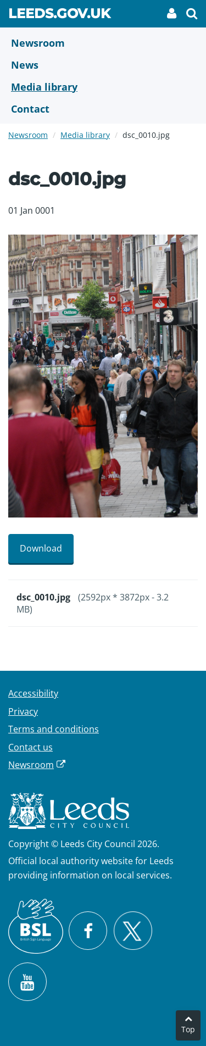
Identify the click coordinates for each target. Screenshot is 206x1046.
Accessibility (33, 693)
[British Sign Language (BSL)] (35, 926)
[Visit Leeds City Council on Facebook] (88, 930)
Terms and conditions (53, 729)
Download (41, 548)
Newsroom (28, 135)
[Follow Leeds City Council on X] (133, 931)
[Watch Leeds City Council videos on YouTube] (27, 981)
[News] (103, 65)
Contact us (30, 747)
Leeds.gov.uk (59, 15)
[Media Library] (103, 87)
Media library (85, 135)
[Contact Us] (103, 109)
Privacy (23, 711)
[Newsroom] (103, 43)
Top (188, 1029)
